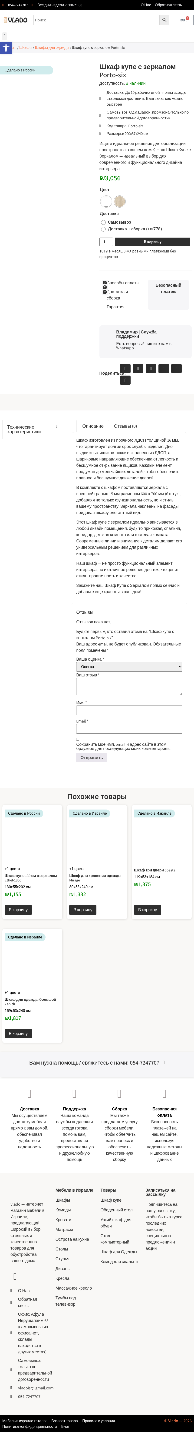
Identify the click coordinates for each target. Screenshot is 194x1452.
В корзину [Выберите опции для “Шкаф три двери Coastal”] (147, 909)
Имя (81, 703)
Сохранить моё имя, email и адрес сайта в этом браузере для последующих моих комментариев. (123, 746)
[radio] (106, 201)
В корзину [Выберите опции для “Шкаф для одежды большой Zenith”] (18, 1033)
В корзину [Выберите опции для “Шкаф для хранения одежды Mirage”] (82, 909)
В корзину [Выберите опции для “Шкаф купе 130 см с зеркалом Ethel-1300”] (18, 909)
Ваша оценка (90, 659)
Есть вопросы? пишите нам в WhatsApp (143, 345)
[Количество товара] (106, 242)
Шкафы (25, 47)
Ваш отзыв (87, 675)
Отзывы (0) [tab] (125, 426)
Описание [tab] (93, 426)
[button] (4, 36)
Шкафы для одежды (52, 47)
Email (82, 721)
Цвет (105, 189)
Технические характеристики (24, 429)
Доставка (109, 213)
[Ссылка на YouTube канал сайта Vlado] (15, 1276)
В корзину (152, 242)
